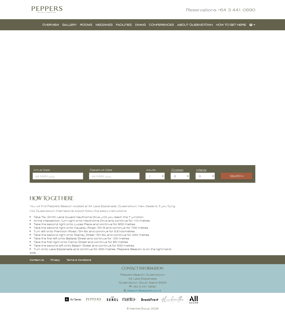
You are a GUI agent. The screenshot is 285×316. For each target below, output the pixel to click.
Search (236, 176)
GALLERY (69, 25)
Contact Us (37, 259)
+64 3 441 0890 (236, 9)
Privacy (55, 259)
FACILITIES (124, 25)
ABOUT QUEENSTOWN (195, 25)
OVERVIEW (50, 25)
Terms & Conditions (78, 259)
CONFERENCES (161, 25)
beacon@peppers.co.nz (144, 290)
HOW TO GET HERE (231, 25)
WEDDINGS (104, 25)
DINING (140, 25)
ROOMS (86, 25)
